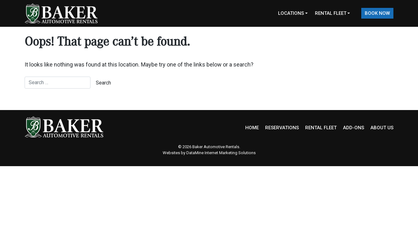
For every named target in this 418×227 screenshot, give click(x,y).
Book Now (377, 13)
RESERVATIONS (282, 128)
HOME (252, 128)
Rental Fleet (330, 13)
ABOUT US (381, 128)
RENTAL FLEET (321, 128)
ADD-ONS (353, 128)
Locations (291, 13)
